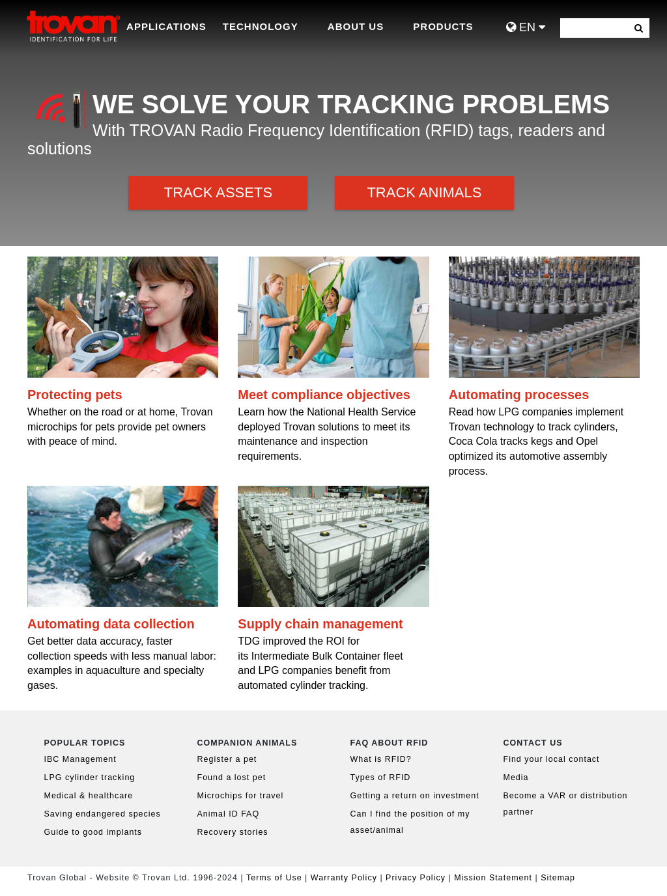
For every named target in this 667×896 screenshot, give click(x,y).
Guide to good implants (93, 832)
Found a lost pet (231, 777)
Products (443, 26)
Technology (260, 26)
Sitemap (558, 877)
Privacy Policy (417, 877)
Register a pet (227, 759)
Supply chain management (320, 624)
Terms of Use (274, 877)
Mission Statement (493, 877)
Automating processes (519, 394)
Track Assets (218, 192)
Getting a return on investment (414, 795)
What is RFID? (381, 759)
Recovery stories (232, 832)
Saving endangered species (102, 814)
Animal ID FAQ (228, 814)
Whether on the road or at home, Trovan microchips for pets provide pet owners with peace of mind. (120, 426)
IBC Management (80, 759)
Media (516, 777)
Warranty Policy (344, 877)
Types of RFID (380, 777)
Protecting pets (74, 394)
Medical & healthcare (89, 795)
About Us (356, 26)
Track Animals (424, 192)
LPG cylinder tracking (89, 777)
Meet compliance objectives (324, 394)
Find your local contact (552, 759)
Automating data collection (111, 624)
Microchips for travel (240, 795)
